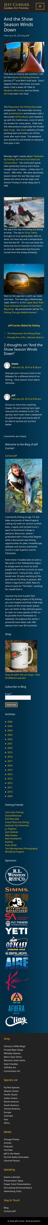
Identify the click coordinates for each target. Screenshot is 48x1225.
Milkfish (36, 1221)
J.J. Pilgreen (11, 828)
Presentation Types (13, 1180)
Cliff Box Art (10, 1067)
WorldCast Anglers (14, 851)
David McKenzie (13, 815)
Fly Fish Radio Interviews (16, 1157)
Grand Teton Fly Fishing (17, 822)
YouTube (8, 1149)
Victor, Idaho (31, 232)
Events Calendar (12, 1177)
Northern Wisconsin (14, 90)
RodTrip (9, 841)
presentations (16, 113)
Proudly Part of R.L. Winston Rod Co (25, 337)
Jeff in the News (12, 1153)
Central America (12, 1108)
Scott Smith (11, 845)
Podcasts (8, 1146)
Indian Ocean (11, 1098)
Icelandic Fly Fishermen (17, 825)
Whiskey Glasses (12, 1053)
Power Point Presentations (17, 1184)
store (23, 129)
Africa (7, 1122)
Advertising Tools (12, 1191)
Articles (7, 1142)
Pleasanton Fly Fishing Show (22, 106)
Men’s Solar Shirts (13, 1056)
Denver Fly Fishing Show (23, 77)
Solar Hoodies (11, 1063)
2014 (6, 93)
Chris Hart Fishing (14, 812)
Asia (6, 1119)
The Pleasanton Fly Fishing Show (23, 333)
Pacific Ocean (10, 1094)
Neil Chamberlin (13, 838)
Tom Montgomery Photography (21, 848)
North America (11, 1101)
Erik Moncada (12, 818)
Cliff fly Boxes (21, 116)
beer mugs (9, 129)
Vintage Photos (11, 1139)
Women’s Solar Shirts (14, 1060)
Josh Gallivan (11, 831)
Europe (7, 1112)
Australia (8, 1115)
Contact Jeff (11, 455)
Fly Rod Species (11, 1087)
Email (8, 694)
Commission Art (12, 1071)
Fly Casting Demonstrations (18, 1187)
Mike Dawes (11, 835)
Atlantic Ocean (11, 1091)
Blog (6, 1207)
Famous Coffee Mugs (14, 1046)
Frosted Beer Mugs (13, 1049)
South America (11, 1105)
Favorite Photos (12, 1160)
